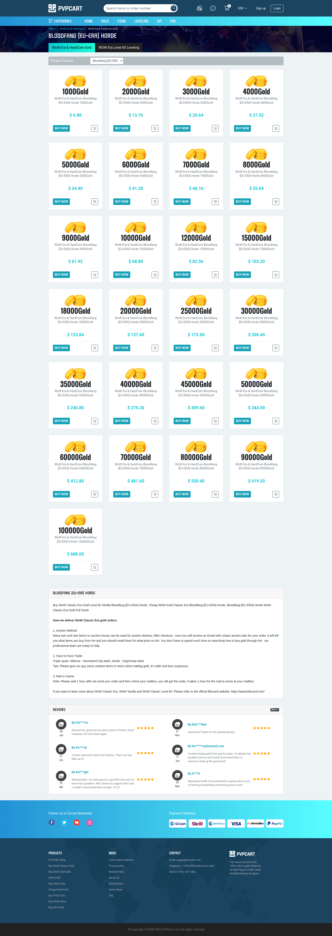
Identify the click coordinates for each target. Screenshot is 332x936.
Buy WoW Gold (56, 883)
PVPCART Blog (56, 860)
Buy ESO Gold (56, 907)
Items (121, 21)
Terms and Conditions (121, 860)
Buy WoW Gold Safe (59, 871)
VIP (159, 21)
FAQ (173, 21)
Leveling (141, 21)
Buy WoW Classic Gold (61, 865)
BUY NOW (61, 128)
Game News (116, 889)
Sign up (261, 8)
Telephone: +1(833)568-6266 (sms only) (191, 865)
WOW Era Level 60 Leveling (119, 48)
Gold (105, 21)
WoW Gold (54, 877)
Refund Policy (116, 871)
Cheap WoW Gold (58, 889)
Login (277, 8)
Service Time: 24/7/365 (182, 871)
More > (274, 709)
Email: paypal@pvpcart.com (185, 860)
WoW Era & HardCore (71, 28)
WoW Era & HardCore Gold (72, 48)
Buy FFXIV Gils (56, 895)
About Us (114, 877)
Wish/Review (116, 883)
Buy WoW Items (57, 901)
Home (88, 20)
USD (240, 8)
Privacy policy (116, 865)
